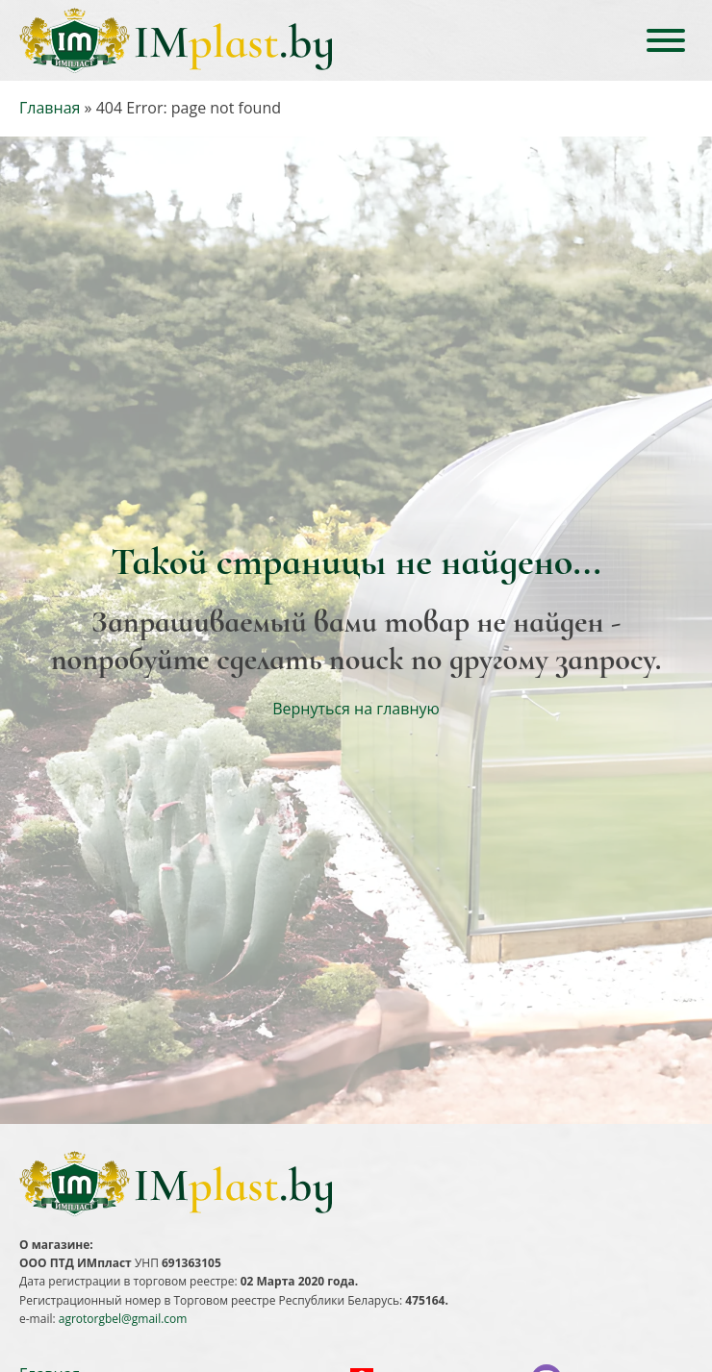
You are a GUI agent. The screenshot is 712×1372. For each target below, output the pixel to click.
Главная (49, 107)
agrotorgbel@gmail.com (123, 1318)
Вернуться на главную (356, 708)
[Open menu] (666, 40)
